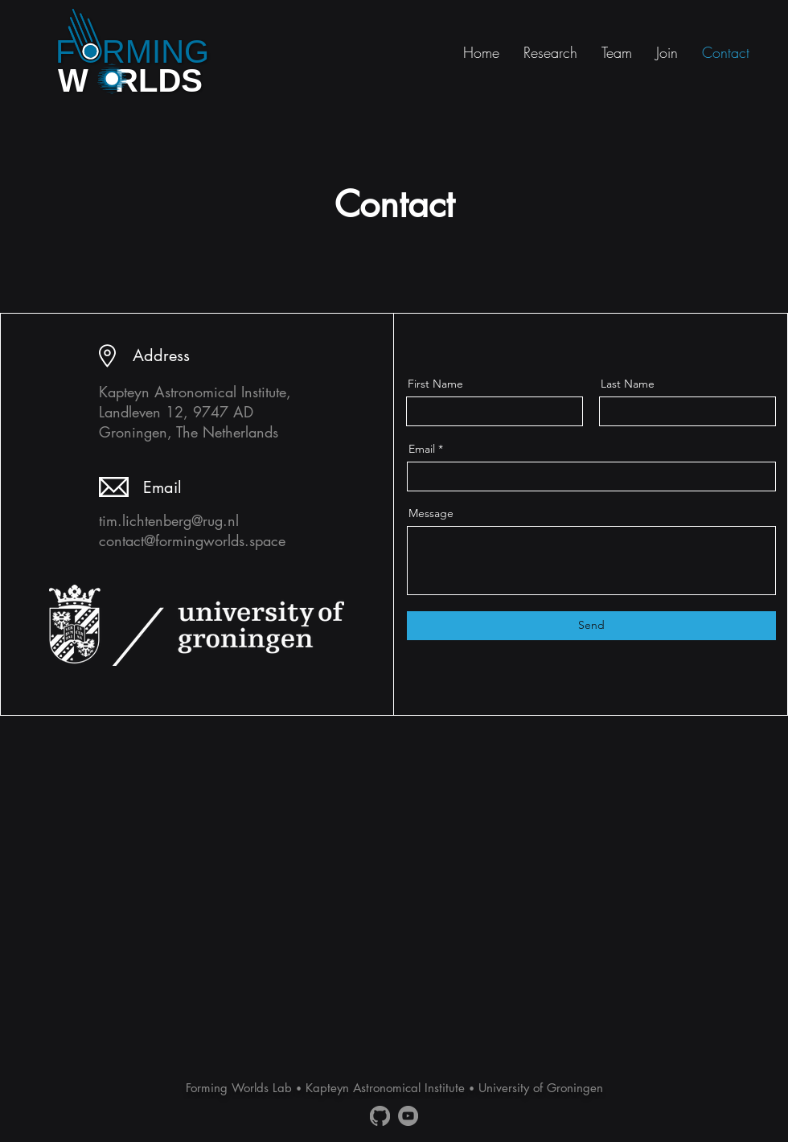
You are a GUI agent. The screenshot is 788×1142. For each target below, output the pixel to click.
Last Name (628, 383)
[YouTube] (408, 1116)
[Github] (380, 1116)
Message (431, 513)
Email (421, 448)
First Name (435, 383)
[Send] (591, 625)
